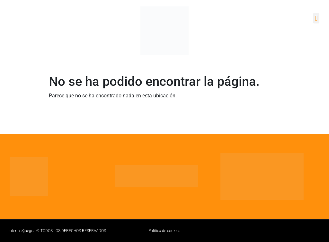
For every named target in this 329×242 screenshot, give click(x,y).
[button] (316, 18)
